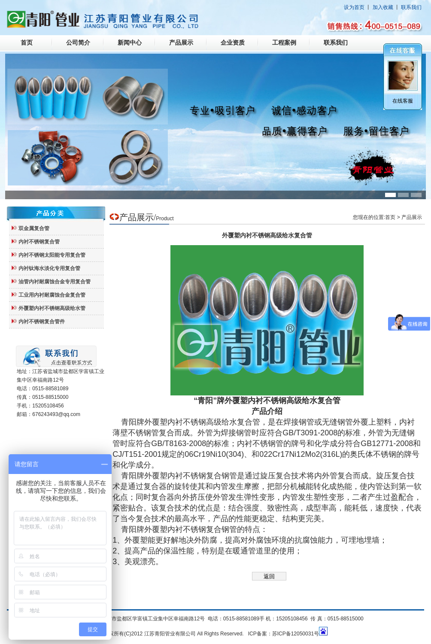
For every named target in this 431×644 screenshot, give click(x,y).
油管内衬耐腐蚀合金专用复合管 (54, 282)
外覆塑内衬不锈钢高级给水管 (51, 308)
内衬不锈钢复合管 (39, 242)
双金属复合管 (33, 228)
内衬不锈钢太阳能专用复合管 (51, 255)
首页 (27, 42)
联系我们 (411, 7)
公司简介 (78, 42)
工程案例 (284, 42)
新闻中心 (130, 42)
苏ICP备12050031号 (295, 634)
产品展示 (181, 42)
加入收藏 (383, 7)
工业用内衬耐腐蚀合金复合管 (51, 295)
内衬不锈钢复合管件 (41, 322)
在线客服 (402, 101)
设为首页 (354, 7)
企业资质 (233, 42)
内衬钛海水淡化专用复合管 (49, 268)
